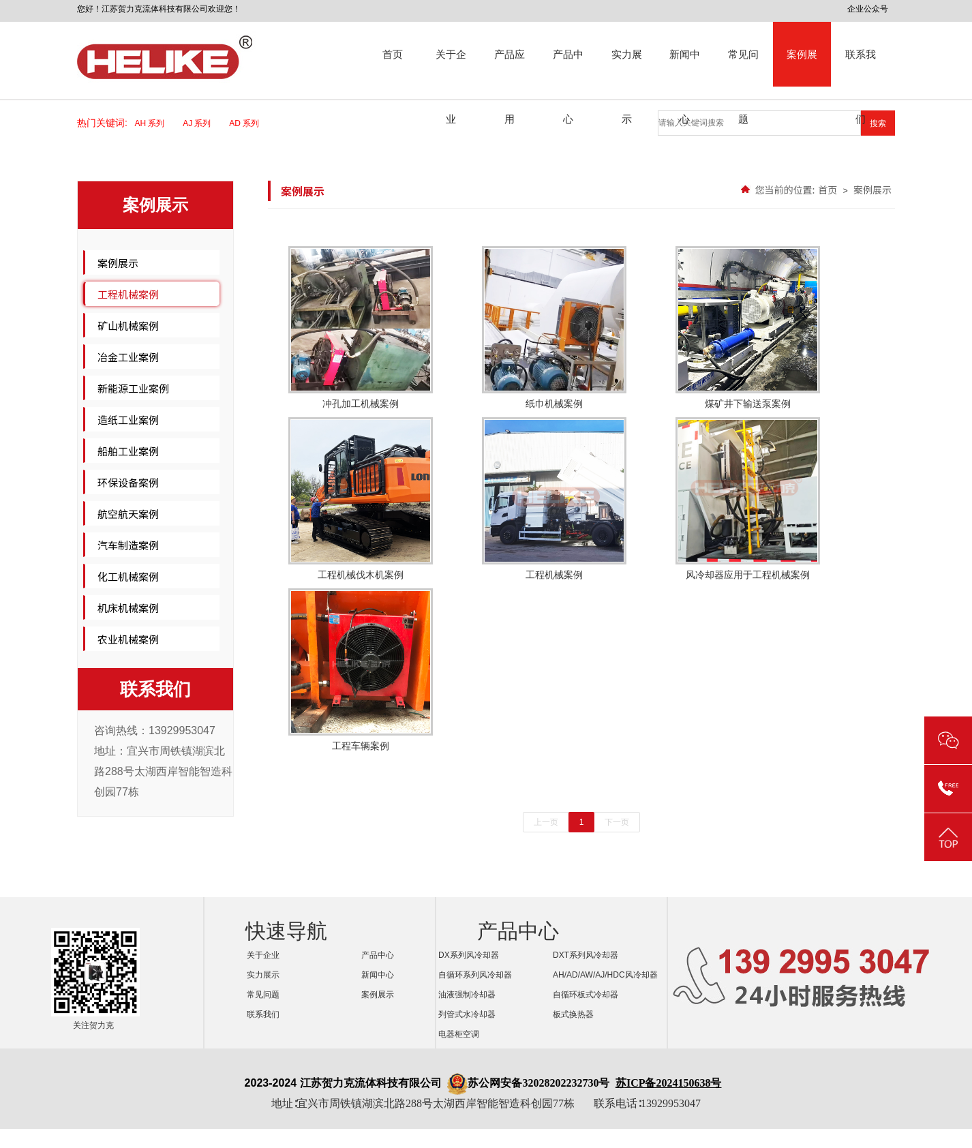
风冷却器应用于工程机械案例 (747, 498)
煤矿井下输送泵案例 (747, 327)
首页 (392, 54)
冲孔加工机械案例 (360, 327)
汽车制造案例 (128, 545)
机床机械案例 (128, 608)
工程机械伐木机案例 (360, 498)
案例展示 (802, 67)
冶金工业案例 (128, 357)
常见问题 (743, 67)
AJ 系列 (201, 123)
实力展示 (626, 67)
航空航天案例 (128, 514)
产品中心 (568, 67)
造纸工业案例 (128, 419)
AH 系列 (154, 123)
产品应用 (509, 67)
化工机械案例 (128, 576)
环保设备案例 (128, 482)
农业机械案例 (128, 639)
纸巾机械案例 (554, 327)
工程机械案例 (128, 294)
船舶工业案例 (128, 451)
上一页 (546, 822)
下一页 (617, 822)
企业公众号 (867, 9)
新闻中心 (684, 67)
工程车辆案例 (360, 669)
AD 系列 (248, 123)
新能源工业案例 (133, 388)
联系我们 (860, 67)
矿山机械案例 (128, 325)
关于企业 (451, 67)
